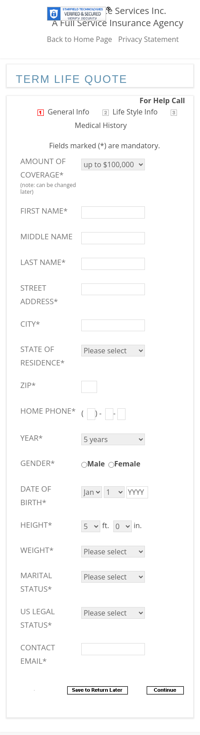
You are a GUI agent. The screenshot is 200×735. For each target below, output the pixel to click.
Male (96, 464)
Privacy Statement (148, 39)
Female (127, 464)
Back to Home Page (79, 39)
